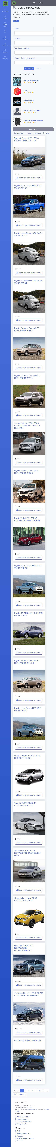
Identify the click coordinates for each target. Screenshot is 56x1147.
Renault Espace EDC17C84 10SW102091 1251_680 (26, 139)
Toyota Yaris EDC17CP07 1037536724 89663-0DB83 (27, 519)
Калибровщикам (23, 1133)
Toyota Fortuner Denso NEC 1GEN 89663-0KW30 (26, 661)
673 (15, 1094)
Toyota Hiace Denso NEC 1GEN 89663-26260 (28, 234)
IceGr (25, 90)
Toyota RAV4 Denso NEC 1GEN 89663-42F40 (28, 614)
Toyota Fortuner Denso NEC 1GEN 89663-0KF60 (26, 471)
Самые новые (19, 133)
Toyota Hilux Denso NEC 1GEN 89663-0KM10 (28, 566)
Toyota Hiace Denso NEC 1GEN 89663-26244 (28, 282)
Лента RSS (33, 129)
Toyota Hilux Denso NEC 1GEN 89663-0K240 (28, 709)
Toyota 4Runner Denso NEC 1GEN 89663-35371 (26, 377)
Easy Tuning (37, 2)
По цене (46, 133)
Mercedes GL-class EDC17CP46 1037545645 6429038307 (28, 994)
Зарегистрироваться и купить (28, 178)
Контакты (20, 1141)
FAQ (18, 1131)
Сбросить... (39, 69)
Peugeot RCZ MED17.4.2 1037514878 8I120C (25, 804)
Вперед (22, 1094)
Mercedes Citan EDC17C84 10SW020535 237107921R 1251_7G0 (27, 425)
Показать (29, 69)
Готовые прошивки (24, 1121)
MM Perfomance (28, 100)
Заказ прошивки (23, 1117)
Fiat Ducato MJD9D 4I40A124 (27, 1040)
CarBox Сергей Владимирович (33, 120)
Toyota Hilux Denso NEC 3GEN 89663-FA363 (28, 187)
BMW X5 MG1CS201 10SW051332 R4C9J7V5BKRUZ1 (23, 948)
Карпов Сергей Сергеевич (32, 110)
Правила (20, 1136)
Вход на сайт (22, 1124)
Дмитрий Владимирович (31, 80)
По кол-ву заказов (34, 133)
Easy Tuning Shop (32, 1109)
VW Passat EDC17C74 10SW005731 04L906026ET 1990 (27, 853)
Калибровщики (22, 1119)
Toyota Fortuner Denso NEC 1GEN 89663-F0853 (26, 329)
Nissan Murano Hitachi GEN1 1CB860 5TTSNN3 (27, 756)
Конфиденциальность (25, 1138)
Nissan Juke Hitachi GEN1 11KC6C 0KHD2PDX (25, 899)
